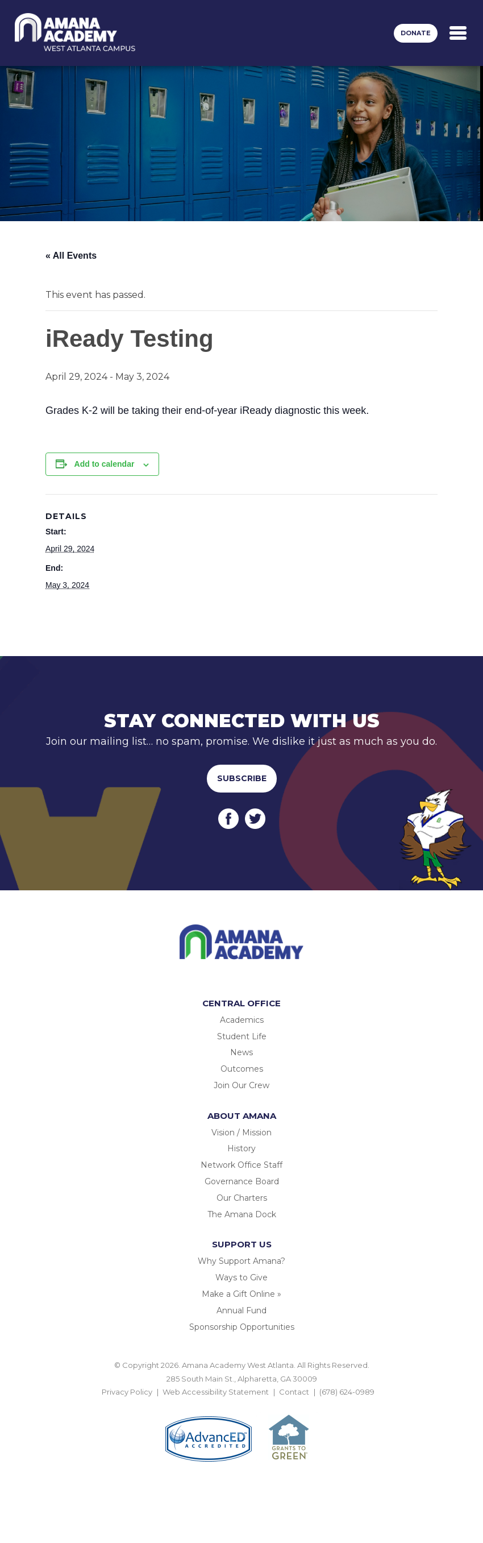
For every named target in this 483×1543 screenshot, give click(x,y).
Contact (294, 1391)
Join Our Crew (241, 1085)
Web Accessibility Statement (216, 1391)
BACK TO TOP (241, 1405)
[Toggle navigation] (458, 33)
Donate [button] (416, 33)
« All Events (71, 255)
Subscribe (242, 778)
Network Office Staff (241, 1165)
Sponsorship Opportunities (241, 1327)
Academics (242, 1020)
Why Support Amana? (241, 1261)
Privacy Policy (127, 1391)
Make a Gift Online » (241, 1294)
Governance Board (242, 1181)
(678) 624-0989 (346, 1391)
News (241, 1052)
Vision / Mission (241, 1132)
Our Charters (241, 1198)
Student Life (242, 1036)
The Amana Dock (241, 1214)
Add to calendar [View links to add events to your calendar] (104, 463)
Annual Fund (241, 1310)
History (241, 1148)
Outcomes (241, 1069)
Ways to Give (241, 1277)
